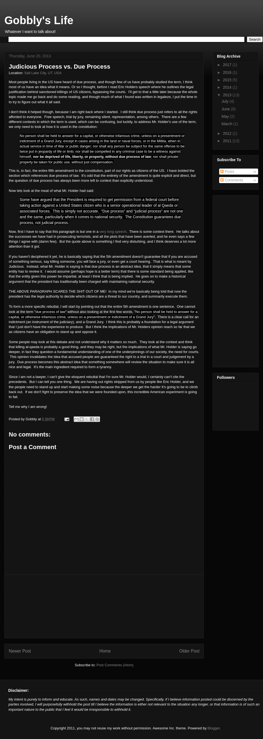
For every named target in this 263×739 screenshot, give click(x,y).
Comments (231, 180)
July (226, 101)
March (227, 124)
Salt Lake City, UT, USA (42, 73)
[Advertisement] (104, 606)
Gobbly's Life (38, 20)
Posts (227, 171)
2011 (228, 141)
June (226, 109)
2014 (228, 87)
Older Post (189, 651)
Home (105, 651)
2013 (228, 95)
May (226, 116)
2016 (228, 72)
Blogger (214, 728)
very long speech (112, 231)
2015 (228, 80)
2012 (228, 133)
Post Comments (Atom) (114, 665)
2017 (228, 65)
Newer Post (20, 651)
